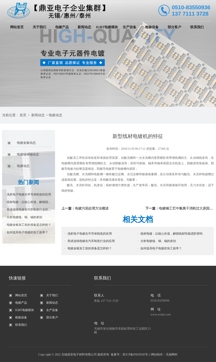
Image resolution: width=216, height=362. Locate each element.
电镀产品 (62, 27)
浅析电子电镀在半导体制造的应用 (90, 233)
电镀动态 (55, 115)
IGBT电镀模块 (107, 27)
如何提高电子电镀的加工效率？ (161, 248)
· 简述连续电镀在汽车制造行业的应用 (28, 209)
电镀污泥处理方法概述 (92, 208)
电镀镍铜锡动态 (28, 154)
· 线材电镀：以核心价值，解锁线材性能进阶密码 (28, 202)
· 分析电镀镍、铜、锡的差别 (23, 217)
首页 (23, 115)
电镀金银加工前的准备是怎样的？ (90, 248)
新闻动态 (84, 27)
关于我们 (39, 27)
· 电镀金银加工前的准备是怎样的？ (28, 224)
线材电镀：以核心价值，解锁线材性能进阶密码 (171, 233)
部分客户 (174, 27)
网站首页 (17, 27)
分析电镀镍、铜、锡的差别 (158, 241)
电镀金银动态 (26, 142)
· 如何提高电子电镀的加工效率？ (26, 232)
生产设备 (129, 27)
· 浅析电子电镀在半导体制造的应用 (28, 194)
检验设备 (152, 27)
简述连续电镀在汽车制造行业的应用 (91, 241)
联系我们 (197, 27)
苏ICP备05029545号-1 (136, 354)
